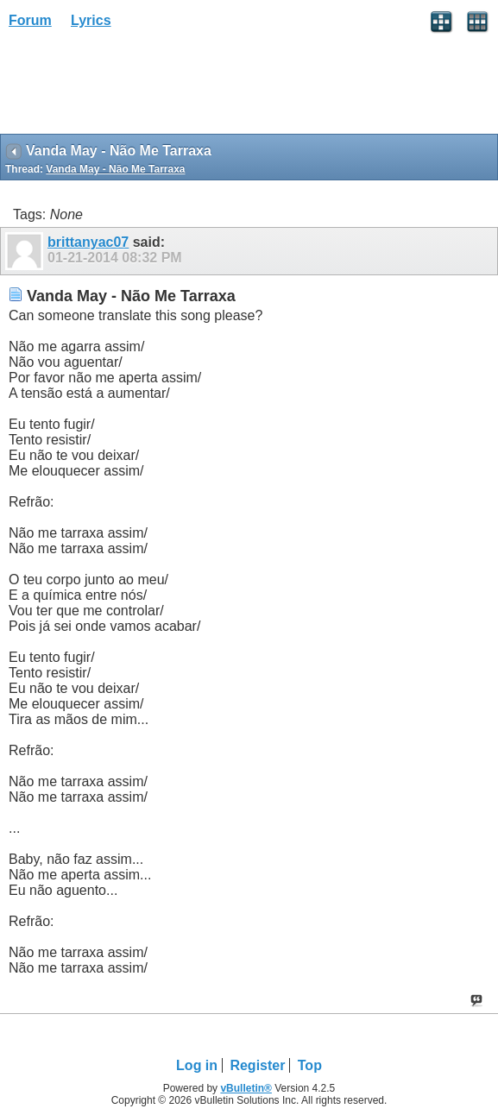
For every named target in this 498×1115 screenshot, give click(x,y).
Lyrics (91, 20)
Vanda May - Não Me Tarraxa (115, 169)
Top (310, 1065)
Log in (196, 1065)
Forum (30, 20)
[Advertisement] (138, 87)
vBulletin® (246, 1088)
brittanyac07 (88, 242)
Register (257, 1065)
